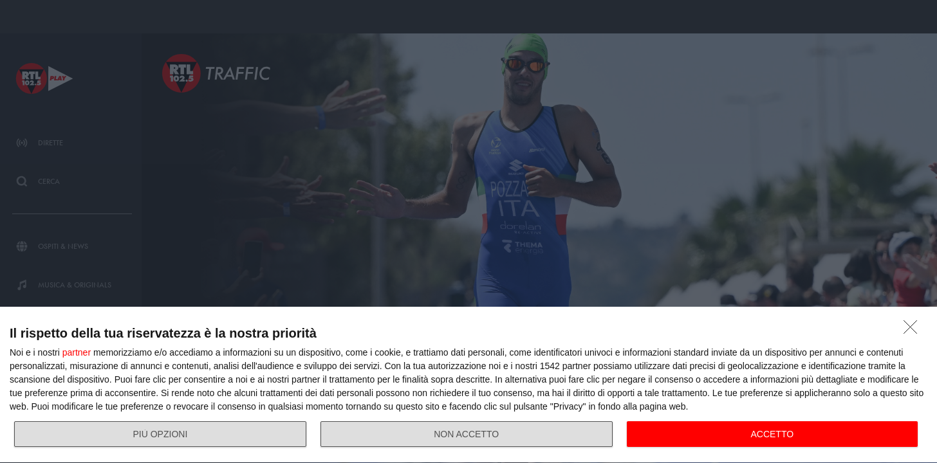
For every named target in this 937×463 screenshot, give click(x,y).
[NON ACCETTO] (914, 330)
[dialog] (468, 385)
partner (76, 352)
